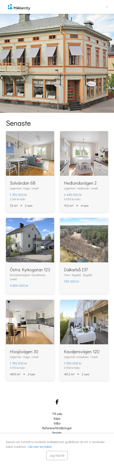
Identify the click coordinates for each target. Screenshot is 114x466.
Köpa (57, 418)
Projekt (57, 433)
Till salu (57, 414)
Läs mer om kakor (39, 446)
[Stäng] (57, 455)
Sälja (57, 423)
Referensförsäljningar (57, 428)
